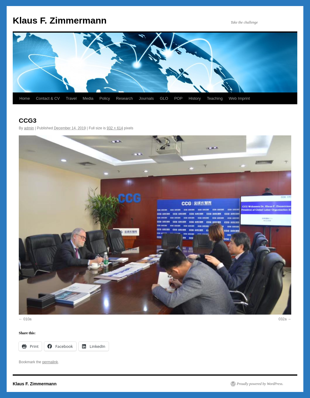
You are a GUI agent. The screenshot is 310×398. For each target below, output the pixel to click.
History (195, 98)
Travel (71, 98)
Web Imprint (239, 98)
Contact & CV (48, 98)
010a (27, 319)
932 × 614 (115, 128)
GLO (164, 98)
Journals (146, 98)
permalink (50, 362)
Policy (105, 98)
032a (283, 319)
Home (24, 98)
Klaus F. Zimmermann (60, 20)
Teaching (215, 98)
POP (178, 98)
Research (124, 98)
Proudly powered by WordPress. (260, 384)
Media (88, 98)
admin (29, 128)
